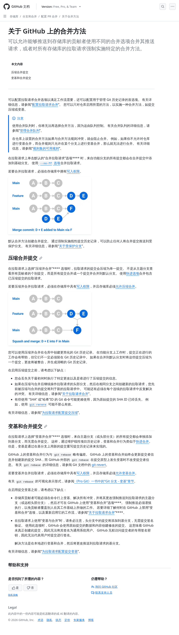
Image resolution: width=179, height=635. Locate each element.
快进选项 (132, 273)
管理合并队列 (29, 130)
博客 (91, 620)
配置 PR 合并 (49, 16)
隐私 (49, 620)
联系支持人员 (101, 592)
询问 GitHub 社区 (104, 587)
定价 (67, 620)
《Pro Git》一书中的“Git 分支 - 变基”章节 (104, 481)
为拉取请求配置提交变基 (60, 551)
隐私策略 (13, 595)
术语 (40, 620)
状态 (58, 620)
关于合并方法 (70, 16)
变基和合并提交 (27, 426)
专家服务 (79, 620)
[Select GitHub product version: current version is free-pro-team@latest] (61, 6)
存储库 (14, 16)
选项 (49, 163)
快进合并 (142, 441)
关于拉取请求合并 (75, 393)
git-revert (99, 465)
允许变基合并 (125, 473)
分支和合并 (30, 16)
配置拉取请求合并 (45, 104)
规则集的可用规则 (46, 148)
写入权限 (73, 171)
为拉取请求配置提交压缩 (60, 412)
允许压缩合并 (125, 286)
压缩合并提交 (25, 257)
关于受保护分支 (70, 246)
